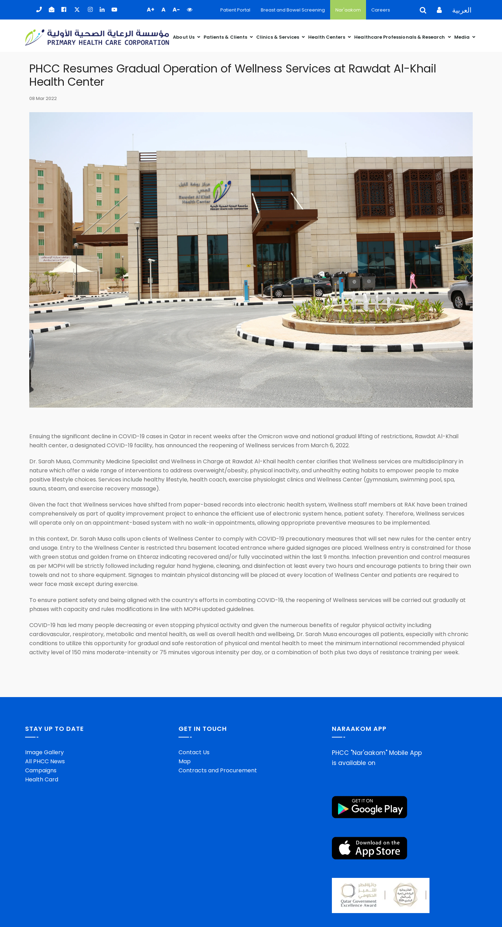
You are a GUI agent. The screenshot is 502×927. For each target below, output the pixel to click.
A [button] (163, 10)
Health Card (41, 779)
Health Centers (327, 34)
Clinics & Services (278, 34)
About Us (184, 34)
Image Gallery (44, 752)
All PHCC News (45, 761)
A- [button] (176, 10)
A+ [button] (150, 10)
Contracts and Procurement (217, 770)
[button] (189, 10)
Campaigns (40, 770)
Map (184, 761)
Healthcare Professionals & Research (400, 34)
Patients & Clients (226, 34)
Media (462, 34)
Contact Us (194, 752)
